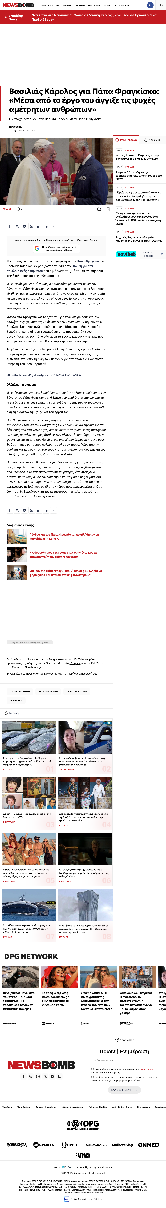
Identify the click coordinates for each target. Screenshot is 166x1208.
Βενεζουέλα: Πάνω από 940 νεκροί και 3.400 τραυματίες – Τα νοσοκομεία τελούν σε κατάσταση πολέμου (18, 1001)
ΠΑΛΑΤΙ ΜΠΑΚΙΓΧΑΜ (77, 691)
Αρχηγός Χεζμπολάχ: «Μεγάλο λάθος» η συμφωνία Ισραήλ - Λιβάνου (139, 238)
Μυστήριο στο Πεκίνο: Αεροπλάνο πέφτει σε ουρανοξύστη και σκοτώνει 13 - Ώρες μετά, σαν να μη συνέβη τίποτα (83, 929)
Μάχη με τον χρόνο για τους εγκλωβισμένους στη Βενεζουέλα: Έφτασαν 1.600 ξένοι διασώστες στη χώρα (138, 218)
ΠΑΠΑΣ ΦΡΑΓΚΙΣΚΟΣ (20, 691)
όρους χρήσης (147, 1069)
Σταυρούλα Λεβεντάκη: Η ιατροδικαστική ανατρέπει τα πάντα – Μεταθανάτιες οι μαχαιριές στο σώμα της (82, 761)
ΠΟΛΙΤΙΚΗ (80, 5)
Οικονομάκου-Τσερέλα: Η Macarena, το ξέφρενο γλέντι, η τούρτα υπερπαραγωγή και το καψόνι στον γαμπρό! (136, 1003)
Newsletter (32, 673)
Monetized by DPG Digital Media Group (94, 1167)
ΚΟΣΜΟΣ (7, 209)
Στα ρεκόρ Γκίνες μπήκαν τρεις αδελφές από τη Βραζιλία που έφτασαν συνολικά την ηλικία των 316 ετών (83, 817)
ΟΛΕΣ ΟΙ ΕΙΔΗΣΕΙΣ (49, 5)
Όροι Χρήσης (24, 1107)
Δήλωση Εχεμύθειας (46, 1107)
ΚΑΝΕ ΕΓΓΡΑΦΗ (124, 1090)
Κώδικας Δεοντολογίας (72, 1107)
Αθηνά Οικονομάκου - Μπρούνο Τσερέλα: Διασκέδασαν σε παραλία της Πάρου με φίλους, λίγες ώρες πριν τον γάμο (26, 873)
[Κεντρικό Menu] (160, 5)
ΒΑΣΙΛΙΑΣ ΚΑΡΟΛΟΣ (48, 691)
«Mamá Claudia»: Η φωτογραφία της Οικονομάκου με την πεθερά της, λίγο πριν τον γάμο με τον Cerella (96, 1001)
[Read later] (108, 209)
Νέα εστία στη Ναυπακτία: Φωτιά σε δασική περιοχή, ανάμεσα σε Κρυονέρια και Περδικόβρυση (95, 17)
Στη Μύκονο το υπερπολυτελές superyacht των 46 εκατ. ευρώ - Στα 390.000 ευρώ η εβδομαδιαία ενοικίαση (26, 929)
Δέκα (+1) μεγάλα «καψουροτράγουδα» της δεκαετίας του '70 (26, 815)
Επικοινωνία (143, 1107)
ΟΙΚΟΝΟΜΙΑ (94, 5)
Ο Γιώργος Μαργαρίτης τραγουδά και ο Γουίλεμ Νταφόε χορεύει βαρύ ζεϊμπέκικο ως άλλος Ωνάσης (84, 873)
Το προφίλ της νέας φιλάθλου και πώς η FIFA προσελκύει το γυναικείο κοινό (55, 999)
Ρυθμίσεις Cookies (98, 1107)
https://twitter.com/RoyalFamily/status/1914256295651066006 (44, 375)
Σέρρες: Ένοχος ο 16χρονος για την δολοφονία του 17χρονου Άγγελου (137, 156)
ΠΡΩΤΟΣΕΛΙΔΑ (121, 5)
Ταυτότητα (7, 1107)
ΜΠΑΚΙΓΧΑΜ (16, 700)
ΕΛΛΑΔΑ (67, 5)
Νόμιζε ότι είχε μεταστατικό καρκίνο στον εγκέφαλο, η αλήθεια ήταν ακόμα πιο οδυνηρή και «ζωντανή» (138, 196)
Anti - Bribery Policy (122, 1107)
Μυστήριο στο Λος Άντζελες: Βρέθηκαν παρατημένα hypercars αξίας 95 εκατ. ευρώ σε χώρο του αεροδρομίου (27, 761)
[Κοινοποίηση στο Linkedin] (39, 226)
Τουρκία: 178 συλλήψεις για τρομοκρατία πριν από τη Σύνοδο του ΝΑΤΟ (139, 175)
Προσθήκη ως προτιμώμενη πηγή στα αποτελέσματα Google (55, 249)
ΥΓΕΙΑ (107, 5)
